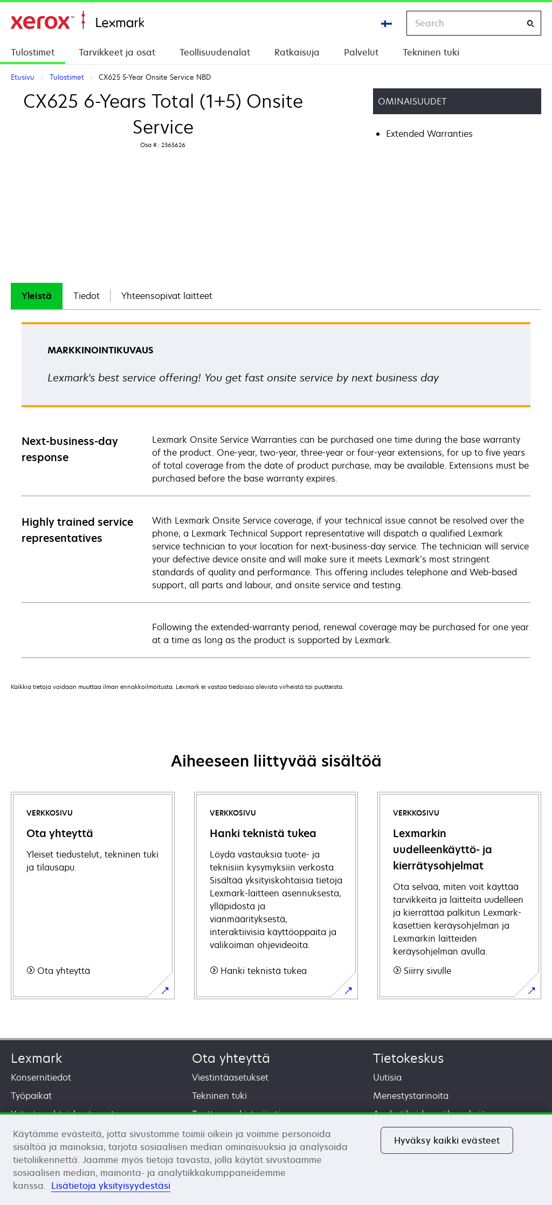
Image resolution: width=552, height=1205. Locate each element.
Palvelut (361, 52)
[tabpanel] (276, 489)
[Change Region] (387, 23)
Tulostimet (32, 52)
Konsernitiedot (41, 1077)
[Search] (530, 23)
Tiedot (86, 296)
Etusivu (77, 20)
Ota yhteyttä (231, 1058)
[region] (276, 1158)
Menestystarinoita (410, 1096)
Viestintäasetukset (230, 1077)
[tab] (37, 296)
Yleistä (37, 296)
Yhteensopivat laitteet (166, 296)
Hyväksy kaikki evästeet (447, 1140)
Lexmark (36, 1058)
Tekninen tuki (431, 52)
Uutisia (387, 1077)
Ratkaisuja (297, 52)
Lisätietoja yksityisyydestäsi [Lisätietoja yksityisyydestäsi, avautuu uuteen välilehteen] (110, 1186)
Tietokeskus (408, 1058)
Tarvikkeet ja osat (117, 52)
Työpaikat (31, 1096)
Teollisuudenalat (215, 52)
